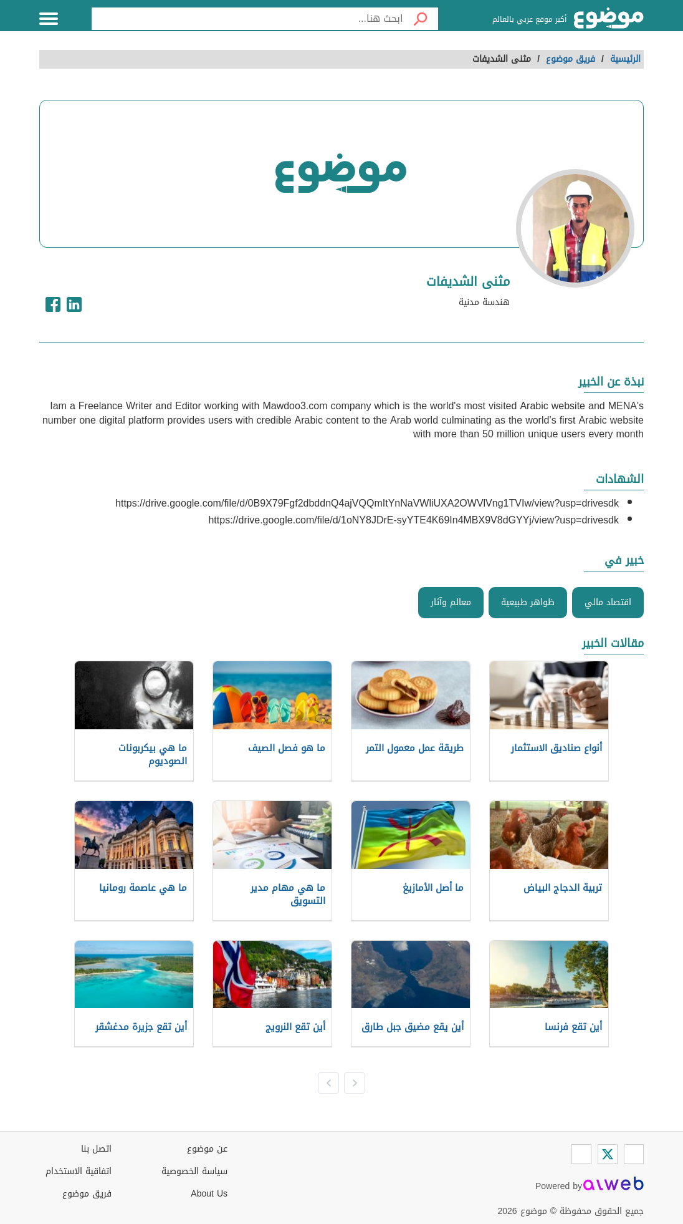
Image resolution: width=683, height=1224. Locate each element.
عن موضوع (207, 1148)
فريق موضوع (87, 1193)
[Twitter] (608, 1154)
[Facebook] (634, 1154)
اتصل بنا (96, 1148)
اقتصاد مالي (608, 602)
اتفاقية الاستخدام (78, 1171)
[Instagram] (581, 1154)
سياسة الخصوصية (194, 1171)
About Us (209, 1193)
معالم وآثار (451, 602)
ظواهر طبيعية (528, 602)
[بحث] (420, 18)
